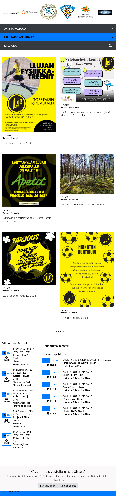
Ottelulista (9, 453)
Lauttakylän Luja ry (60, 37)
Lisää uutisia (58, 331)
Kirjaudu (58, 45)
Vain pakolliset (68, 485)
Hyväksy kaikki (47, 485)
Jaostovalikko (60, 28)
